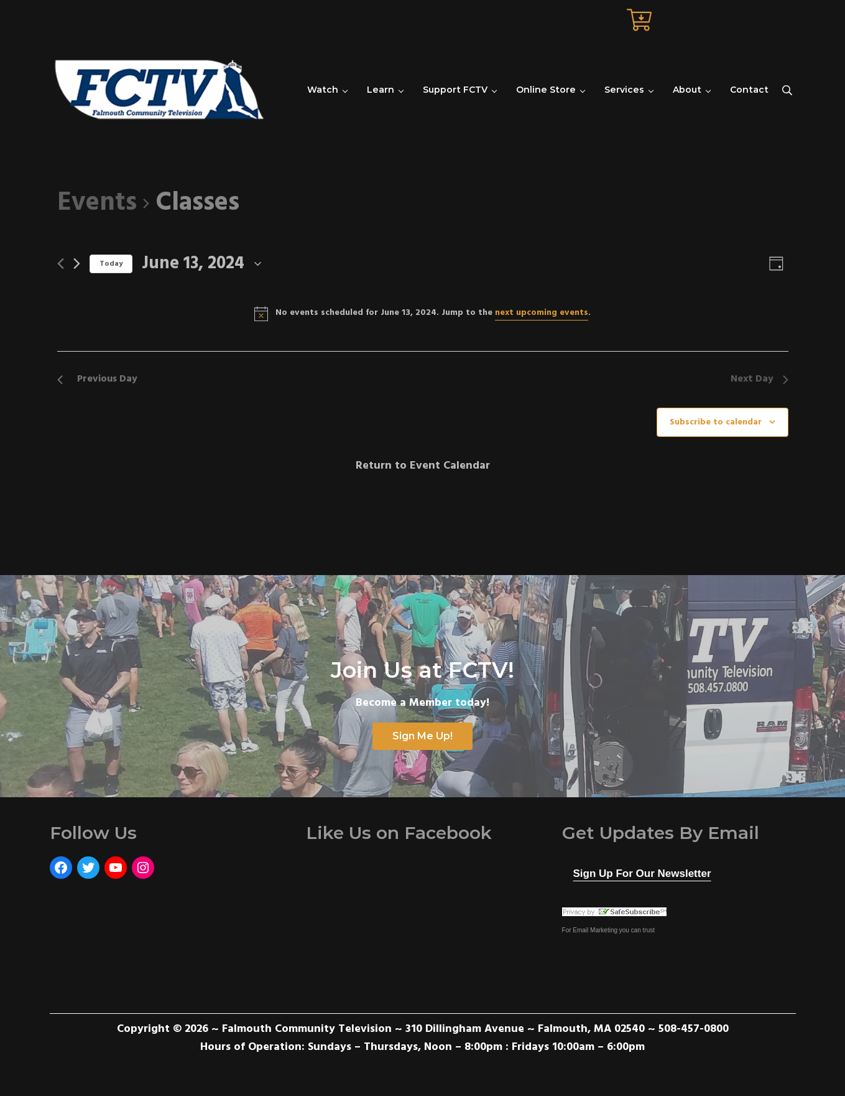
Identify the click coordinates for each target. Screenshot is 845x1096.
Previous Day (97, 379)
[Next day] (76, 263)
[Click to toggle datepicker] (201, 263)
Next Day (759, 379)
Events (97, 203)
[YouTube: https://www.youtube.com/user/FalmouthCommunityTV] (115, 867)
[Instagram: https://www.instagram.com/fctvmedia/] (143, 867)
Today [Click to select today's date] (110, 264)
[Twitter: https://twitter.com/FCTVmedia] (88, 867)
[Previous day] (60, 263)
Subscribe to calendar (716, 422)
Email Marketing (595, 930)
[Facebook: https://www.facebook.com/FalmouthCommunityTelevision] (61, 867)
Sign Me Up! (422, 736)
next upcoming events (541, 313)
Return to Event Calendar (423, 466)
